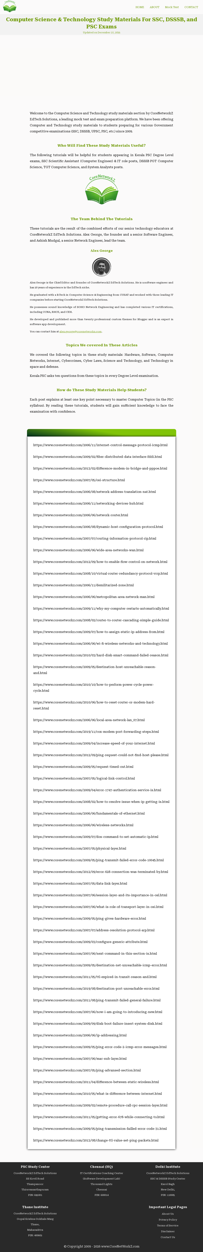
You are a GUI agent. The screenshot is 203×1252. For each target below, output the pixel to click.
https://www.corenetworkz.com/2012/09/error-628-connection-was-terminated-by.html (100, 872)
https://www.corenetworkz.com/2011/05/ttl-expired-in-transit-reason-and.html (95, 977)
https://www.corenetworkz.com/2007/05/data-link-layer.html (80, 883)
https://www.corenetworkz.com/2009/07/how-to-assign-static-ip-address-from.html (98, 632)
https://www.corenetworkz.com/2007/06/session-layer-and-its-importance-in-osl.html (100, 895)
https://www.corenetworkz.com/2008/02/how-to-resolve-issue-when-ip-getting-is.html (101, 802)
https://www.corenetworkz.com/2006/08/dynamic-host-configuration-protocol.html (98, 527)
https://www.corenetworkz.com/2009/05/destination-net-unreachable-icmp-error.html (100, 965)
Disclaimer (168, 1231)
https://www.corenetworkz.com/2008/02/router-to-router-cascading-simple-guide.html (101, 620)
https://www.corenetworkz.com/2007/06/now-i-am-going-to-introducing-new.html (97, 1012)
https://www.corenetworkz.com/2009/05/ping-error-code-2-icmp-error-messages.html (100, 1047)
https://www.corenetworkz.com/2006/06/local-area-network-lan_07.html (89, 720)
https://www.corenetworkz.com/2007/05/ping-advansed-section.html (87, 1070)
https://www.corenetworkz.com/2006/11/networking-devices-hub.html (88, 503)
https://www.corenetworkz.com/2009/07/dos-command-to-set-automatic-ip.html (95, 837)
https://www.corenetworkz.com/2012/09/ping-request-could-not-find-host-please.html (100, 755)
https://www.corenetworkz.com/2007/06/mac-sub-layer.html (80, 1058)
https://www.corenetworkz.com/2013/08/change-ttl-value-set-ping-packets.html (95, 1140)
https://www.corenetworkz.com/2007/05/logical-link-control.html (84, 778)
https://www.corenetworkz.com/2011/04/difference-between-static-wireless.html (96, 1082)
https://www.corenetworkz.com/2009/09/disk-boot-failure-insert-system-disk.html (97, 1023)
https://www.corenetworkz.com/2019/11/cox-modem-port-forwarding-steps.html (96, 732)
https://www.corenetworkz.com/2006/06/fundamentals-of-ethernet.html (89, 813)
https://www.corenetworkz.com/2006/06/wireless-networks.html (83, 825)
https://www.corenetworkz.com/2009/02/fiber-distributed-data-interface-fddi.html (97, 457)
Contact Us (168, 1237)
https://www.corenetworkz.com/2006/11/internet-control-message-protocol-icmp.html (100, 445)
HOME (140, 7)
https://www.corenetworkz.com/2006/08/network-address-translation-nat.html (94, 492)
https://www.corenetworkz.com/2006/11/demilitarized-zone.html (83, 585)
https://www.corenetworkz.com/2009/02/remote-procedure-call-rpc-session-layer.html (100, 1105)
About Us (168, 1213)
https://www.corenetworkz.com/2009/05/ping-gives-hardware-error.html (89, 918)
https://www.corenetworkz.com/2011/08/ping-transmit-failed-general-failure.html (97, 1000)
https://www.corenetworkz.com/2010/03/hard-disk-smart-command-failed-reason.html (100, 655)
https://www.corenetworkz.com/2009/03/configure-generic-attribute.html (90, 942)
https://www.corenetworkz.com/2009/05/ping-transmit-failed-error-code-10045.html (98, 860)
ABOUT (154, 7)
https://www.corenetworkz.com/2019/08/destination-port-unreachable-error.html (96, 988)
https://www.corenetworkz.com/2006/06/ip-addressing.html (80, 1035)
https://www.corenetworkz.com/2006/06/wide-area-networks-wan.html (88, 550)
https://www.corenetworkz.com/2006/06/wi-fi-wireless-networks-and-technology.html (100, 643)
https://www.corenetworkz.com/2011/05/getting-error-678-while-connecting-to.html (98, 1117)
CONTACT (191, 7)
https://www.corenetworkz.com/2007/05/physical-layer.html (79, 848)
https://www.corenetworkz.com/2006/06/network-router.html (80, 515)
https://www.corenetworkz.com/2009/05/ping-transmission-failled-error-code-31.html (100, 1129)
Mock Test (172, 7)
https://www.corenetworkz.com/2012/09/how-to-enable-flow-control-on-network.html (100, 562)
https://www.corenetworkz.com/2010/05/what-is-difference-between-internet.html (97, 1094)
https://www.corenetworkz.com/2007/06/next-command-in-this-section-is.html (95, 953)
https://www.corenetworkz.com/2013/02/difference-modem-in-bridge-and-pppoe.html (100, 468)
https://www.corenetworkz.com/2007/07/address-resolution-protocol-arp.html (93, 930)
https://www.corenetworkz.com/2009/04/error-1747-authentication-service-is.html (97, 790)
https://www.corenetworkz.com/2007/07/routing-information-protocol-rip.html (94, 538)
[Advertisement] (59, 70)
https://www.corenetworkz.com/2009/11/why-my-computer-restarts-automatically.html (101, 608)
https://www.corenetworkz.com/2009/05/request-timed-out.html (83, 767)
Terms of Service (167, 1225)
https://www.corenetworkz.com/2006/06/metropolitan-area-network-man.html (93, 597)
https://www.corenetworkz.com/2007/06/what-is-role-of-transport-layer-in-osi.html (98, 907)
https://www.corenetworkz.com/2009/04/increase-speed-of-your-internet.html (94, 743)
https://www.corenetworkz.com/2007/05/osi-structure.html (79, 480)
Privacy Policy (168, 1219)
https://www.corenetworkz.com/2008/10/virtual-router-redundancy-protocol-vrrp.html (100, 573)
